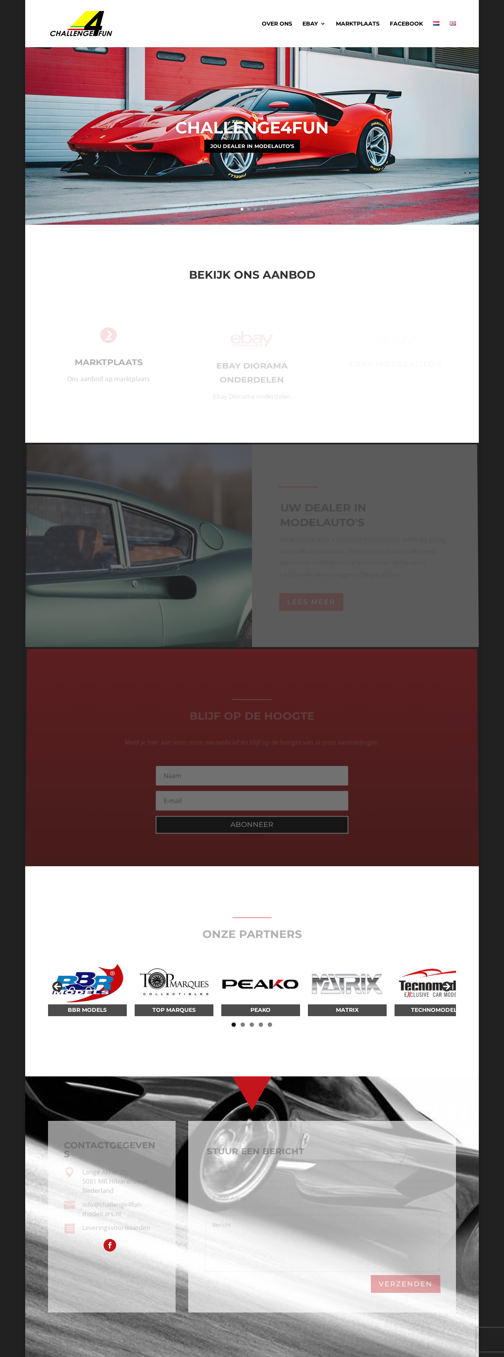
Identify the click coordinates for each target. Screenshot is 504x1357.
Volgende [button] (446, 987)
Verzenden (405, 1284)
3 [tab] (252, 1024)
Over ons (277, 24)
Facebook (406, 24)
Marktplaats (358, 24)
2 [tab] (243, 1024)
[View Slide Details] (87, 982)
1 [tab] (234, 1024)
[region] (252, 988)
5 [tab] (270, 1024)
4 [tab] (261, 1024)
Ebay (310, 24)
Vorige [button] (58, 987)
